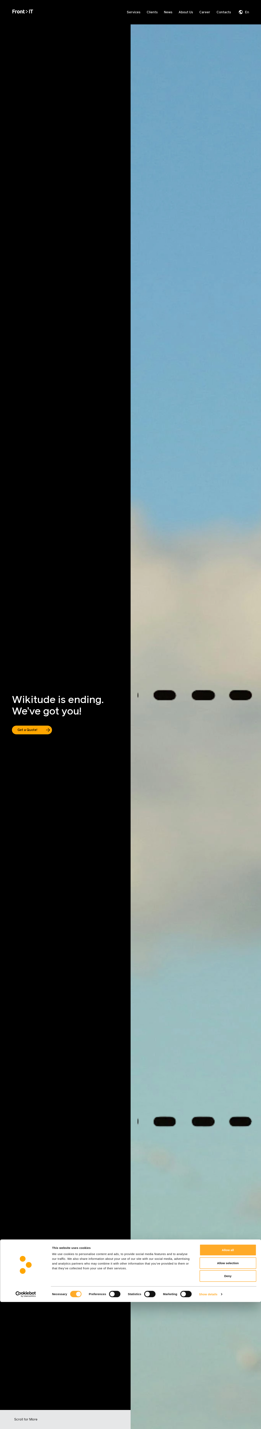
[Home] (23, 12)
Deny (228, 1403)
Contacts (224, 12)
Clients (152, 12)
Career (204, 12)
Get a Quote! (27, 730)
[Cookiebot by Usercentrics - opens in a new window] (25, 1421)
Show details (208, 1421)
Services (133, 12)
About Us (186, 12)
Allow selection (228, 1390)
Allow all (228, 1377)
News (168, 12)
